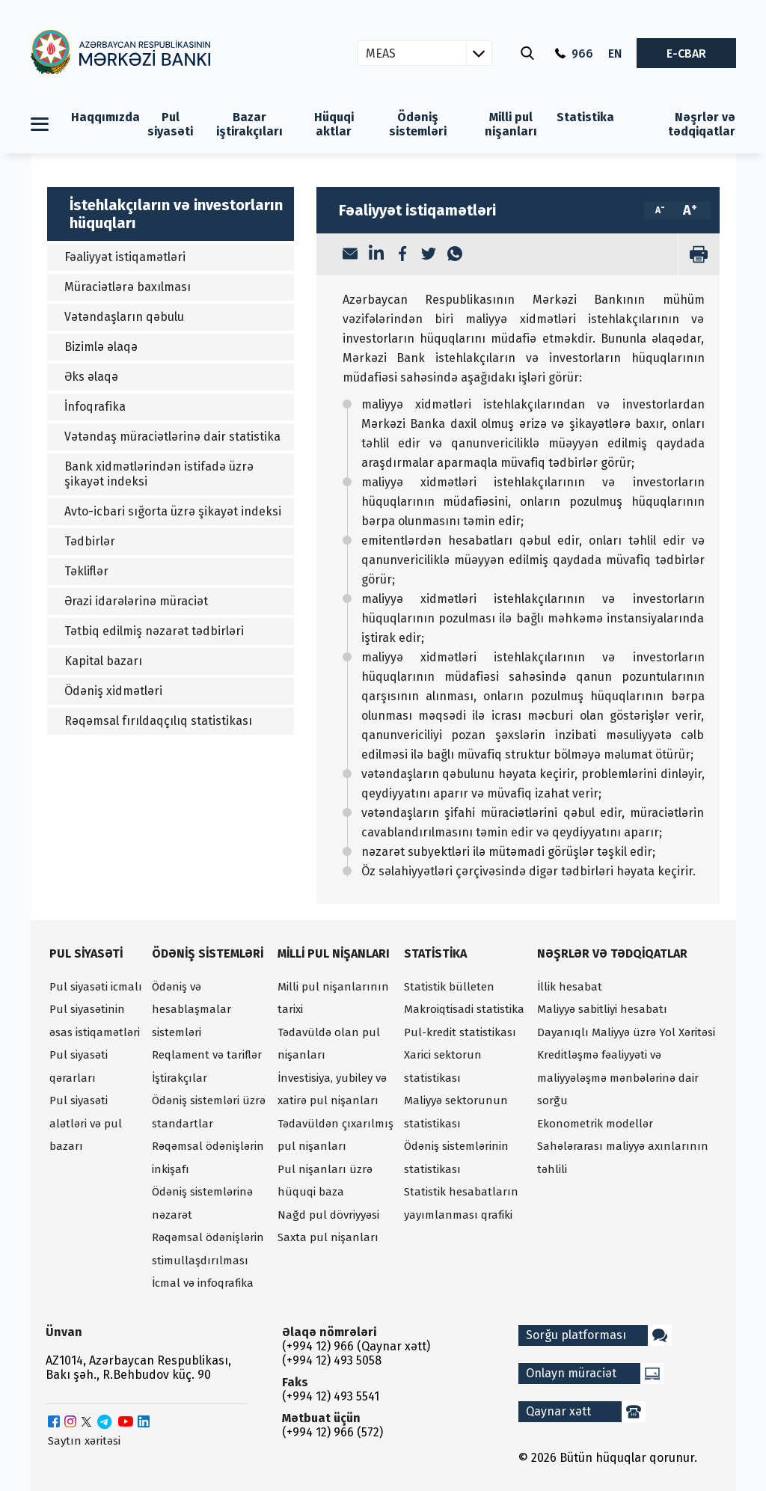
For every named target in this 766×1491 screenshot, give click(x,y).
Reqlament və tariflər (207, 1055)
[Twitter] (428, 255)
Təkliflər (86, 571)
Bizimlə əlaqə (101, 347)
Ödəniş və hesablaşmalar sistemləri (191, 1009)
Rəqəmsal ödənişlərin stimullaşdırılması (208, 1249)
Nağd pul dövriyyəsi (328, 1215)
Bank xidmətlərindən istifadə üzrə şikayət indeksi (159, 474)
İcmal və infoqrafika (203, 1283)
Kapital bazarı (103, 661)
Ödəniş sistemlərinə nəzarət (202, 1203)
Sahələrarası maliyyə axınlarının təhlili (622, 1157)
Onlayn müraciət (595, 1373)
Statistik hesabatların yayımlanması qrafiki (461, 1203)
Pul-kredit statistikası (460, 1032)
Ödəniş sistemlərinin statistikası (456, 1157)
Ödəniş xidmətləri (113, 691)
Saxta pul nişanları (328, 1237)
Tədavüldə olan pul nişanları (329, 1044)
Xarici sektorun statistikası (443, 1066)
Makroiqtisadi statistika (464, 1009)
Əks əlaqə (91, 377)
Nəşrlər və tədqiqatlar (701, 124)
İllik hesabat (569, 987)
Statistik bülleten (449, 987)
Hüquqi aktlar (334, 124)
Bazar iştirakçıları (249, 124)
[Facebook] (402, 255)
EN (615, 53)
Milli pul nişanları (511, 124)
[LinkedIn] (376, 254)
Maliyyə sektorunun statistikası (456, 1112)
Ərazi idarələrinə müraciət (136, 601)
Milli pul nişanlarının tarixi (333, 998)
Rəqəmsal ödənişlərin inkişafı (208, 1157)
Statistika (585, 117)
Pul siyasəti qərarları (78, 1066)
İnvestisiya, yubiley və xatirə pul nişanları (332, 1089)
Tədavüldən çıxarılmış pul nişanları (335, 1135)
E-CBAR (686, 53)
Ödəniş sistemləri (418, 124)
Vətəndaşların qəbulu (124, 317)
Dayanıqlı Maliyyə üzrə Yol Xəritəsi (626, 1032)
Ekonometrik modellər (595, 1123)
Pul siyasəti (170, 124)
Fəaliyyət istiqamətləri (125, 257)
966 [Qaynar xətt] (574, 53)
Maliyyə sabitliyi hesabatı (602, 1009)
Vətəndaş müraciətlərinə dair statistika (172, 436)
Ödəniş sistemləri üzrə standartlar (209, 1112)
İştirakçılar (179, 1078)
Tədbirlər (89, 541)
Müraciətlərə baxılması (127, 287)
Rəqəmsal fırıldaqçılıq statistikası (158, 721)
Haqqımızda (105, 117)
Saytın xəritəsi (84, 1441)
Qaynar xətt (586, 1411)
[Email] (350, 255)
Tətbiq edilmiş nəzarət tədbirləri (154, 631)
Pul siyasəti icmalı (95, 987)
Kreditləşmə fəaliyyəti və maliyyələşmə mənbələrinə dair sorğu (618, 1077)
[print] (699, 254)
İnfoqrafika (95, 406)
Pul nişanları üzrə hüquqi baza (325, 1181)
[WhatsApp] (454, 255)
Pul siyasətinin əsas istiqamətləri (94, 1020)
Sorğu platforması (599, 1335)
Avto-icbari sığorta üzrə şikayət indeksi (172, 511)
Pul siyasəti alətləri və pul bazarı (85, 1123)
